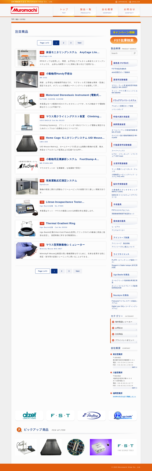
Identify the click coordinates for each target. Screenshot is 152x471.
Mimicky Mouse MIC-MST (51, 249)
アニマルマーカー (118, 230)
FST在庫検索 (123, 40)
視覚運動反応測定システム (61, 180)
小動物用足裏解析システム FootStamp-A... (72, 159)
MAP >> (134, 367)
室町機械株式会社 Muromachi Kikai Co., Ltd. (32, 2)
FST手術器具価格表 (119, 69)
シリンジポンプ (117, 109)
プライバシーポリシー (124, 340)
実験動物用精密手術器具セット (123, 214)
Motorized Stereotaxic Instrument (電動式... (73, 95)
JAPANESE (122, 2)
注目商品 (119, 334)
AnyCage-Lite (46, 56)
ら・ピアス (116, 227)
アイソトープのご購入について (123, 247)
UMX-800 (44, 142)
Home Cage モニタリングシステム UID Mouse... (75, 137)
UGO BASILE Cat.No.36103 (52, 120)
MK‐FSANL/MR (46, 163)
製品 (17, 19)
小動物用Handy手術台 (58, 73)
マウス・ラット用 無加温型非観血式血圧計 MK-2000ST (124, 86)
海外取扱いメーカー (123, 322)
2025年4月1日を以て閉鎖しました (124, 396)
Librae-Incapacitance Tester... (64, 202)
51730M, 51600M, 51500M (51, 99)
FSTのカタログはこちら (121, 210)
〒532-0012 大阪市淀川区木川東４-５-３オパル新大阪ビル (122, 378)
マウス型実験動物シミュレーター (65, 244)
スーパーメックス (118, 151)
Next (79, 43)
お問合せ (119, 328)
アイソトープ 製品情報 (121, 243)
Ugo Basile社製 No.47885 (51, 206)
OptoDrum (44, 184)
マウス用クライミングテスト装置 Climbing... (73, 116)
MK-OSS (43, 77)
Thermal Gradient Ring (60, 223)
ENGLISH (136, 2)
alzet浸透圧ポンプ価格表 (121, 72)
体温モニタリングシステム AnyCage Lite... (72, 52)
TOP (12, 19)
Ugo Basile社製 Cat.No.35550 (53, 227)
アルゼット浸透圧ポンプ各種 (122, 106)
